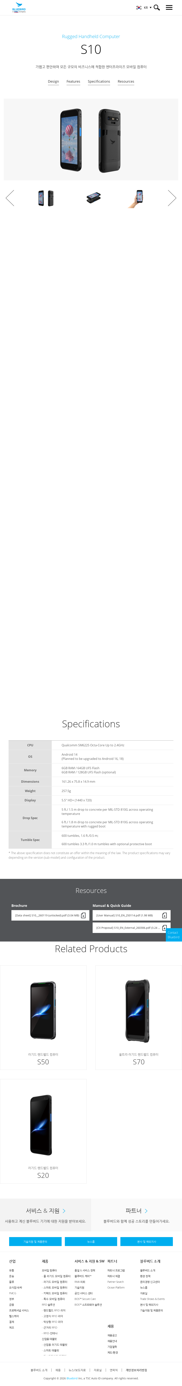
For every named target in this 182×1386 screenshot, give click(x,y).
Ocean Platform (116, 1287)
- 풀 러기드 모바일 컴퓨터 (56, 1276)
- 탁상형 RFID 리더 (52, 1322)
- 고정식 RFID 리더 (52, 1316)
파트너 (112, 1261)
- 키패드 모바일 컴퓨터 (54, 1293)
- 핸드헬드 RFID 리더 (53, 1310)
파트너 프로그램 (116, 1270)
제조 (11, 1327)
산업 (12, 1261)
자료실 (143, 1293)
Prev (10, 198)
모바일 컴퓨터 (49, 1270)
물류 (11, 1282)
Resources (126, 81)
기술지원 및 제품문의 (151, 1310)
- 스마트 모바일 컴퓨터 (54, 1287)
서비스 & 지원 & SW (89, 1261)
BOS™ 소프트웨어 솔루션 (88, 1304)
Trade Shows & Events (152, 1299)
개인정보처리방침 (136, 1370)
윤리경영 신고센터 (150, 1282)
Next (172, 198)
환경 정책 (145, 1276)
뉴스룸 (143, 1287)
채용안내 (112, 1341)
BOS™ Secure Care (85, 1299)
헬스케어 (14, 1316)
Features (73, 81)
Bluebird (72, 1378)
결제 (11, 1322)
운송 (11, 1276)
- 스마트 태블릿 (50, 1350)
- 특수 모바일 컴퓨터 (53, 1299)
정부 (11, 1299)
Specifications (99, 81)
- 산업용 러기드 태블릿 (54, 1344)
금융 (11, 1304)
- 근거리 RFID (49, 1327)
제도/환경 (112, 1352)
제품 (45, 1261)
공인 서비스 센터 (84, 1293)
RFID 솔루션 (48, 1304)
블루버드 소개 (150, 1261)
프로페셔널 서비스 (19, 1310)
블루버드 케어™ (83, 1276)
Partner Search (115, 1282)
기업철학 (112, 1346)
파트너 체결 (113, 1276)
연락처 (114, 1370)
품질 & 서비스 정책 (85, 1270)
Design (53, 81)
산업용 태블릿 (49, 1339)
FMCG (12, 1293)
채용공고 (112, 1335)
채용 (110, 1326)
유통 (11, 1270)
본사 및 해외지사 (149, 1304)
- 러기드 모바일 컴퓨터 (54, 1282)
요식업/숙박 (15, 1287)
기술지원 (79, 1287)
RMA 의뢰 (80, 1282)
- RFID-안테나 (49, 1333)
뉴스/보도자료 (77, 1370)
